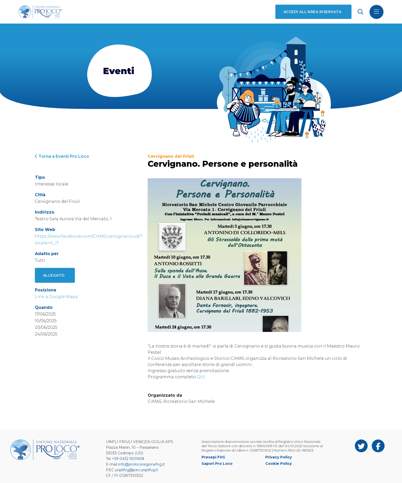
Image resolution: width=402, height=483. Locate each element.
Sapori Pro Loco (217, 463)
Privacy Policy (278, 457)
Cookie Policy (278, 463)
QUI (201, 376)
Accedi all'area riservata (312, 11)
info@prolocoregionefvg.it (141, 464)
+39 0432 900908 (128, 458)
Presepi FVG (213, 457)
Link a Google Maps (56, 296)
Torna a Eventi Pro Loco (62, 156)
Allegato (54, 275)
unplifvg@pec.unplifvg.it (136, 470)
